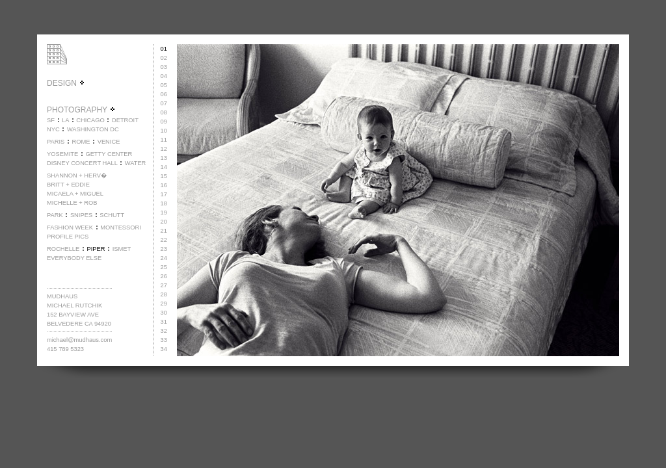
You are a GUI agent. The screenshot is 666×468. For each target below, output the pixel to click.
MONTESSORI (120, 227)
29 (164, 303)
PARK (55, 215)
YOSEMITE (62, 154)
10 (164, 130)
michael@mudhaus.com (79, 340)
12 (164, 149)
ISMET (122, 249)
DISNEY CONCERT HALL (82, 163)
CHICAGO (90, 120)
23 (164, 249)
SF (51, 120)
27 (164, 285)
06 (164, 94)
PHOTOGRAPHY (81, 109)
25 (164, 267)
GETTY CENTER (108, 154)
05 (164, 85)
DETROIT (125, 120)
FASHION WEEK (70, 227)
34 (164, 349)
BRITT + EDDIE (68, 184)
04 (164, 76)
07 (164, 103)
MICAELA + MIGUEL (75, 193)
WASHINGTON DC (93, 129)
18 (164, 203)
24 (164, 258)
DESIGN (66, 83)
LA (65, 120)
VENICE (109, 141)
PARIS (55, 141)
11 (164, 139)
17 (164, 194)
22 (164, 240)
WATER (135, 163)
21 (164, 231)
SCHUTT (112, 215)
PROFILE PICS (67, 236)
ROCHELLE (63, 249)
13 (164, 158)
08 (164, 112)
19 (164, 212)
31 (164, 321)
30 (164, 312)
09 (164, 121)
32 (164, 331)
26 (164, 276)
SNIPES (81, 215)
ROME (81, 141)
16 (164, 185)
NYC (53, 129)
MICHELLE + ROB (72, 203)
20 (164, 221)
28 (164, 294)
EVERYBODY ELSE (74, 258)
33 (164, 340)
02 (164, 58)
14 (164, 167)
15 (164, 176)
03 (164, 67)
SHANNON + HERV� (77, 175)
